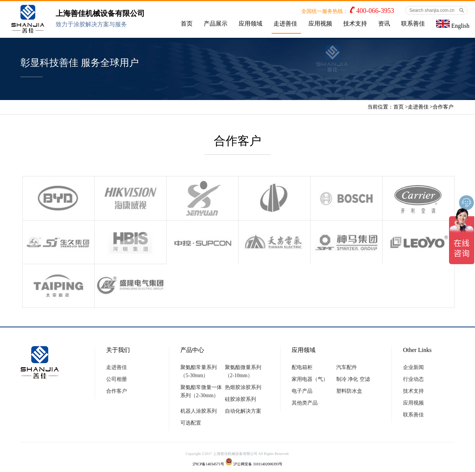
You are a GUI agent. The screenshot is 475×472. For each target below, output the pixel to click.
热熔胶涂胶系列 (243, 387)
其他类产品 (305, 403)
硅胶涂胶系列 (240, 399)
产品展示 (215, 23)
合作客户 (443, 107)
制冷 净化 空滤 (353, 379)
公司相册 (116, 379)
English (452, 24)
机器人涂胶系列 (198, 411)
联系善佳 (413, 23)
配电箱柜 (302, 367)
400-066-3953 (375, 10)
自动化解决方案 (243, 411)
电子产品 (302, 391)
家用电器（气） (310, 379)
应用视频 (320, 23)
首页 (187, 23)
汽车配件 (346, 367)
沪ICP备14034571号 (209, 464)
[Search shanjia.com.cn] (436, 10)
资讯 (384, 23)
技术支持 (355, 23)
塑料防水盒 (349, 391)
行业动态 (413, 379)
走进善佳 (285, 23)
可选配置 (190, 423)
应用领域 (250, 23)
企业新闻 (413, 367)
